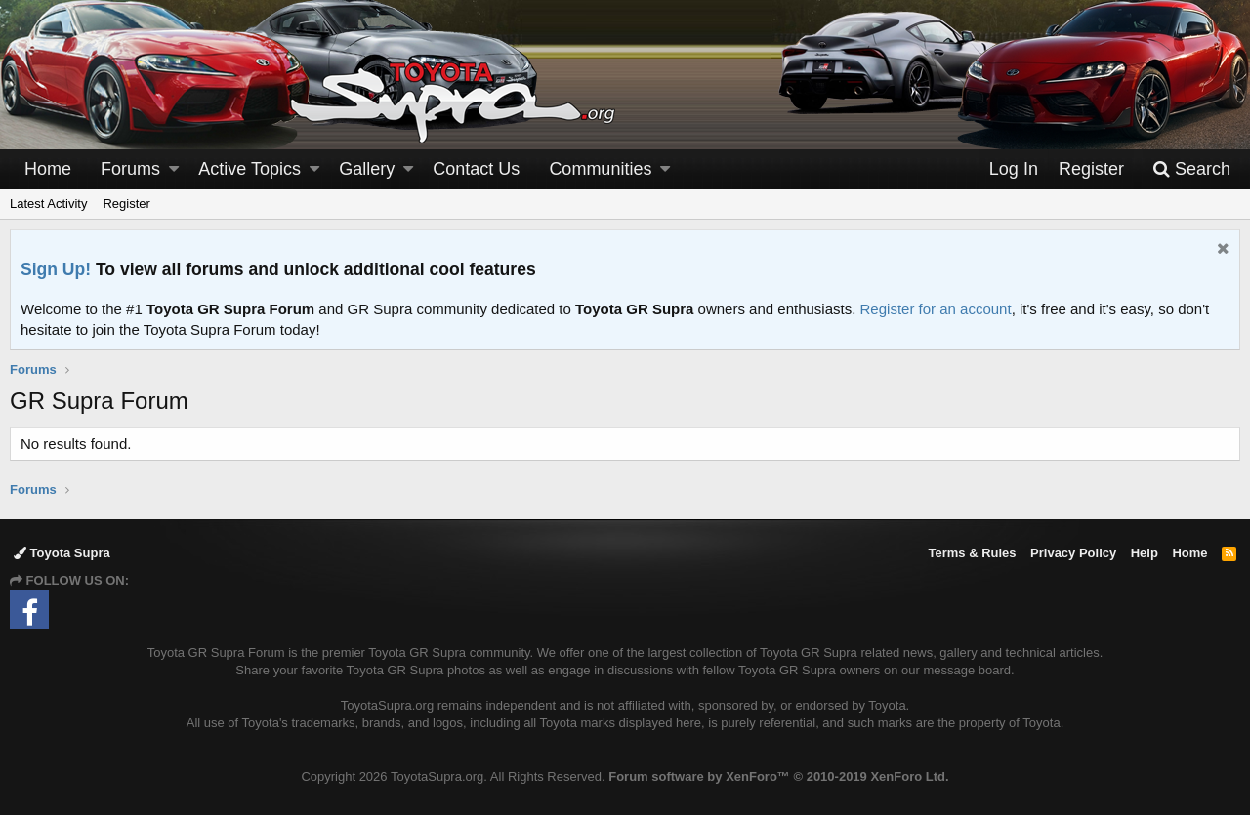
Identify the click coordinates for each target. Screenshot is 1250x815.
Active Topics (249, 169)
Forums (130, 169)
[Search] (1191, 169)
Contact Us (476, 169)
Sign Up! (56, 269)
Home (47, 169)
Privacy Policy (1073, 553)
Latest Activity (48, 203)
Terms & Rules (972, 553)
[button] (174, 169)
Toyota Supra (62, 553)
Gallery (367, 169)
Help (1144, 553)
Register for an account (936, 309)
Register (126, 203)
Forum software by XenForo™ (778, 776)
